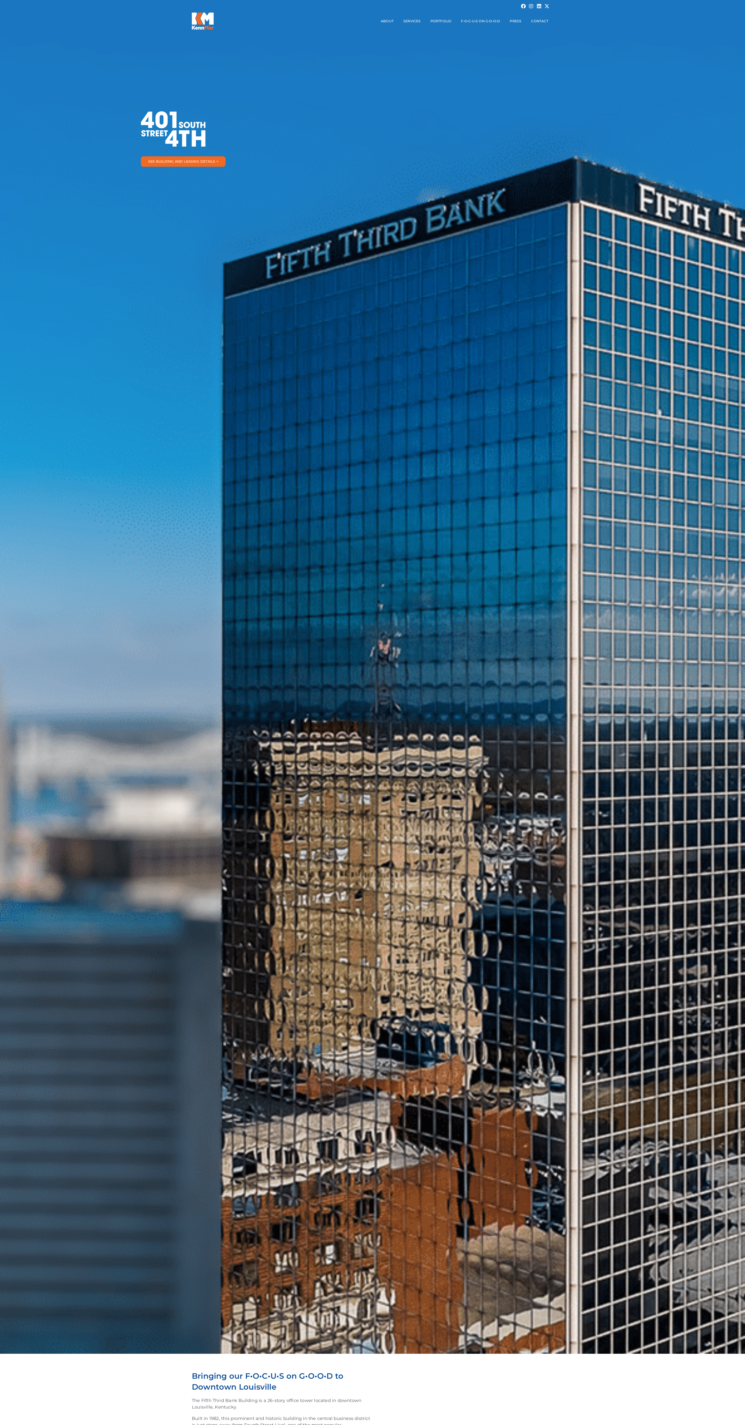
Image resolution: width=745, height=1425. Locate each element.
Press (515, 21)
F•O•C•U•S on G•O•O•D (480, 21)
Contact (539, 21)
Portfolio (441, 21)
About (387, 21)
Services (412, 21)
